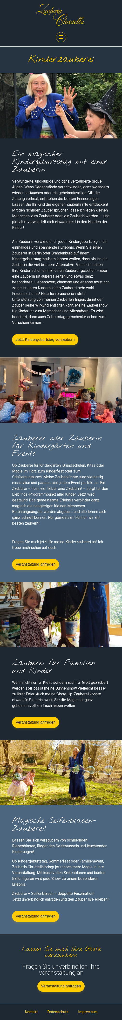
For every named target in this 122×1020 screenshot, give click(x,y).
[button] (45, 339)
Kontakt (31, 1012)
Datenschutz (57, 1012)
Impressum (87, 1012)
